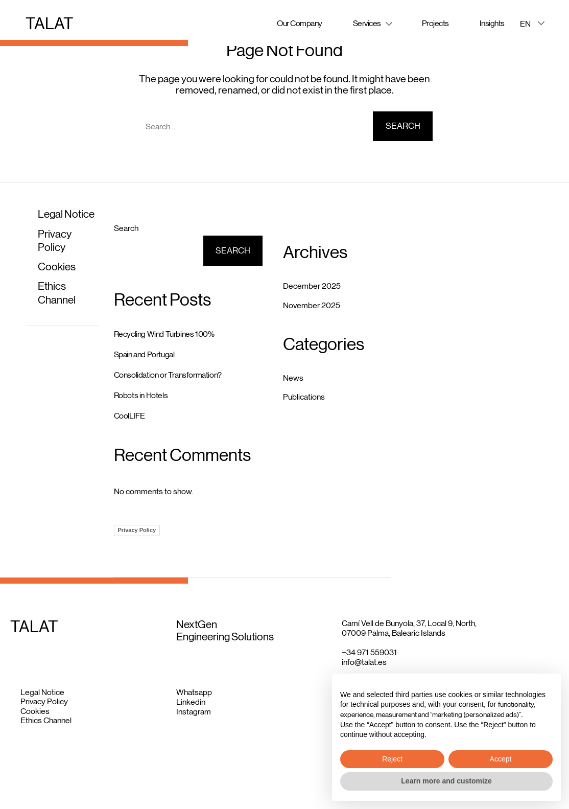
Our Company (299, 23)
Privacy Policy (137, 530)
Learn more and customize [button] (446, 781)
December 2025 (312, 286)
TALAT (50, 23)
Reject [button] (392, 759)
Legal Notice (66, 214)
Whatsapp (194, 692)
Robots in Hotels (141, 395)
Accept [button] (501, 759)
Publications (304, 397)
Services (367, 23)
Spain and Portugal (144, 354)
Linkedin (190, 702)
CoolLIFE (129, 416)
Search (126, 228)
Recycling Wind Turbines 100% (164, 334)
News (293, 378)
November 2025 (311, 305)
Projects (435, 23)
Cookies (57, 267)
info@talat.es (364, 662)
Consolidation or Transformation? (168, 375)
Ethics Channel (46, 720)
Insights (492, 23)
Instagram (193, 711)
